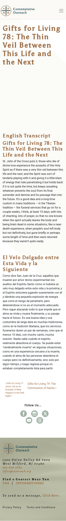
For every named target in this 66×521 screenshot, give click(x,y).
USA (6, 483)
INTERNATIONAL (30, 483)
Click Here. (51, 495)
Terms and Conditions (41, 507)
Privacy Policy (12, 507)
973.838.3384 (12, 467)
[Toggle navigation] (61, 10)
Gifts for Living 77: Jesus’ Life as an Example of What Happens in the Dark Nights (14, 389)
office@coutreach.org (17, 471)
